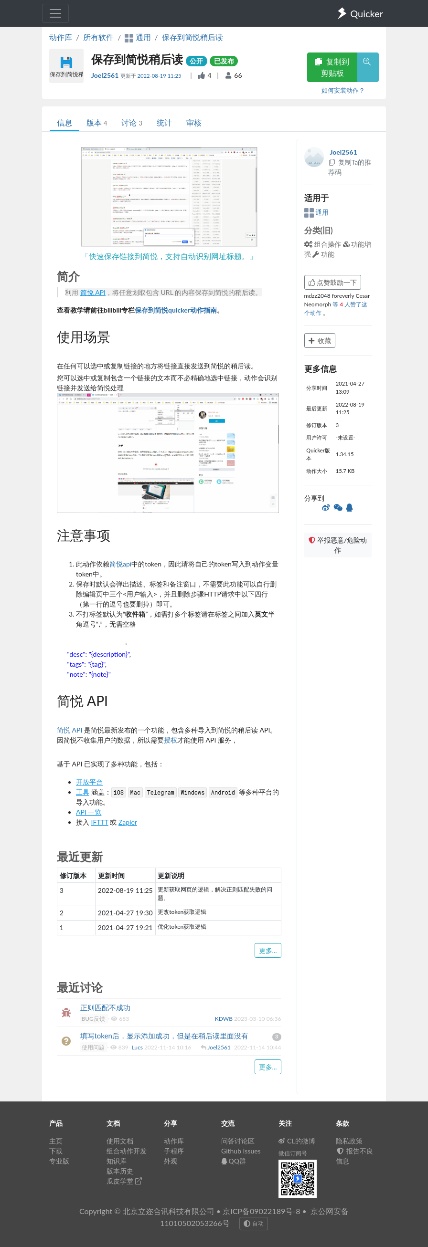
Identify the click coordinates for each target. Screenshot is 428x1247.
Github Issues (241, 1151)
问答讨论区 (238, 1141)
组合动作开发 (127, 1151)
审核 (194, 122)
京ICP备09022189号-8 (261, 1211)
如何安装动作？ (343, 90)
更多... (268, 950)
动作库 (60, 37)
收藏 (320, 340)
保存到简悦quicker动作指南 (176, 310)
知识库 (117, 1161)
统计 (164, 122)
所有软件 (98, 37)
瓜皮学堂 (124, 1181)
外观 (170, 1161)
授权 (170, 740)
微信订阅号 (292, 1153)
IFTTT (99, 822)
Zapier (127, 822)
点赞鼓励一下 (333, 282)
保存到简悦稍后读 (192, 37)
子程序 (174, 1151)
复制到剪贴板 (332, 67)
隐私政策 (349, 1141)
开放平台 (89, 782)
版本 (96, 122)
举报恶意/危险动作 (338, 545)
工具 (82, 792)
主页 (56, 1141)
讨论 (131, 122)
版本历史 (120, 1171)
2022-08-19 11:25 (160, 76)
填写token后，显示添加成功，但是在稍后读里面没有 (164, 1035)
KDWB (224, 1018)
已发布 (224, 61)
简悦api (120, 564)
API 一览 (88, 812)
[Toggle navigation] (55, 13)
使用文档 (120, 1141)
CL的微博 (296, 1141)
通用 (316, 212)
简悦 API (93, 292)
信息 (64, 122)
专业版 (59, 1161)
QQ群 (233, 1161)
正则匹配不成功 (105, 1007)
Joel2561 (105, 75)
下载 (56, 1151)
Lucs (137, 1047)
